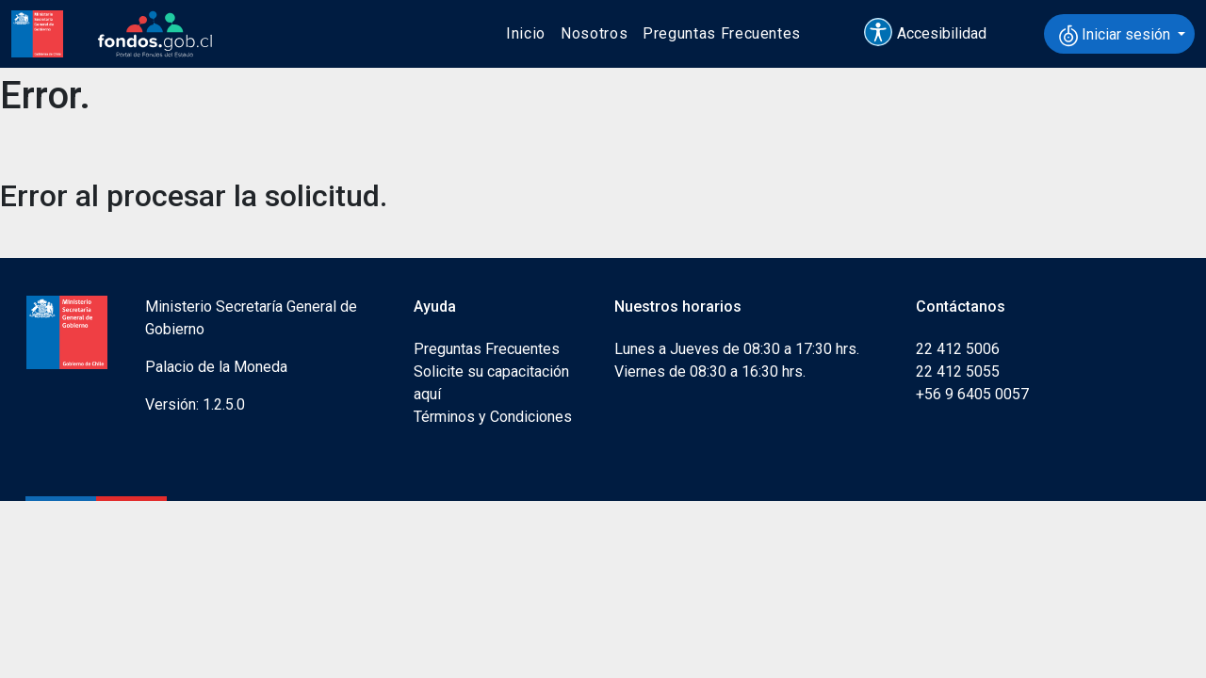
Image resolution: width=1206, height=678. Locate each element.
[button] (934, 34)
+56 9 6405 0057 (972, 394)
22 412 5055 (958, 371)
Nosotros (594, 33)
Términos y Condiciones (493, 417)
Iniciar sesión (1116, 35)
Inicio (526, 33)
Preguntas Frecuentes (722, 33)
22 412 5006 (958, 349)
